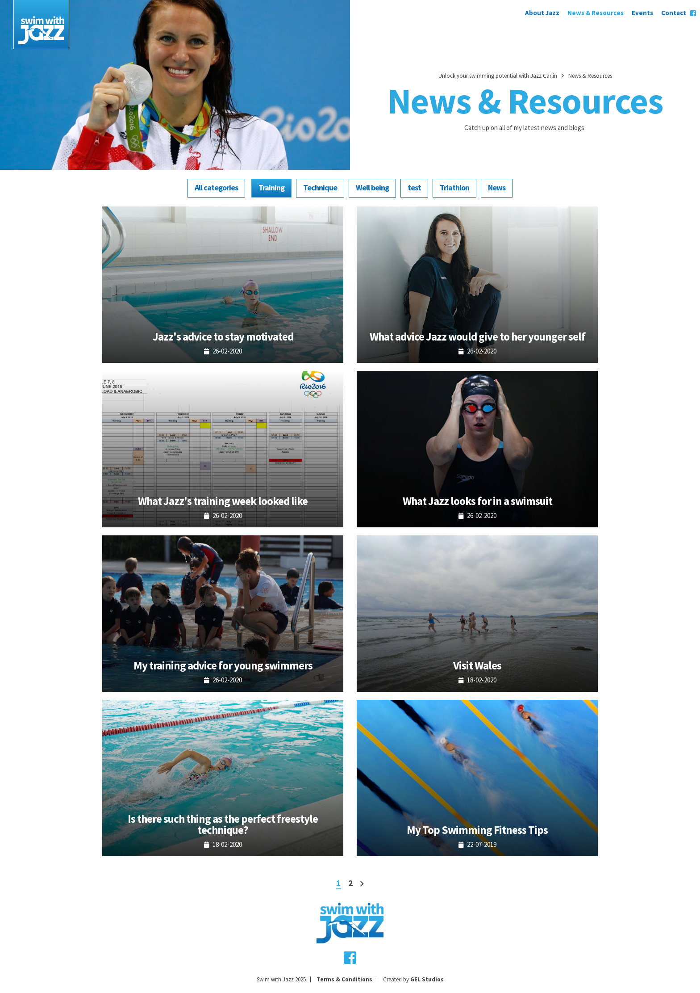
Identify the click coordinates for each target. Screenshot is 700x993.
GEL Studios (427, 979)
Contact (673, 12)
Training (271, 187)
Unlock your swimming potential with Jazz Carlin (497, 76)
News (496, 187)
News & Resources (595, 12)
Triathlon (454, 187)
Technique (320, 187)
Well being (372, 187)
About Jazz (542, 12)
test (414, 187)
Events (642, 12)
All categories (216, 187)
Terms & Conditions (344, 979)
